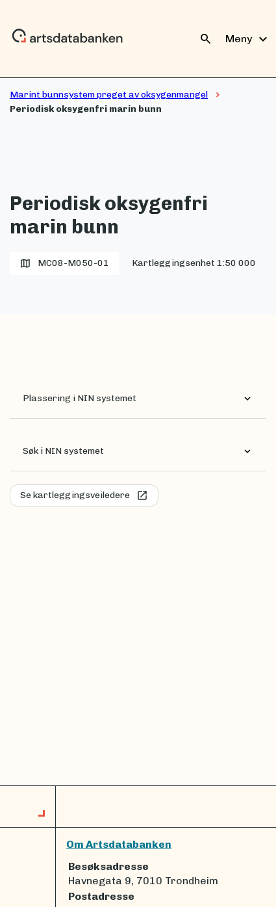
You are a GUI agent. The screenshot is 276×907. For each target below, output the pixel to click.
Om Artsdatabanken (118, 844)
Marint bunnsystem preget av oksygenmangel (109, 94)
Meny (248, 39)
